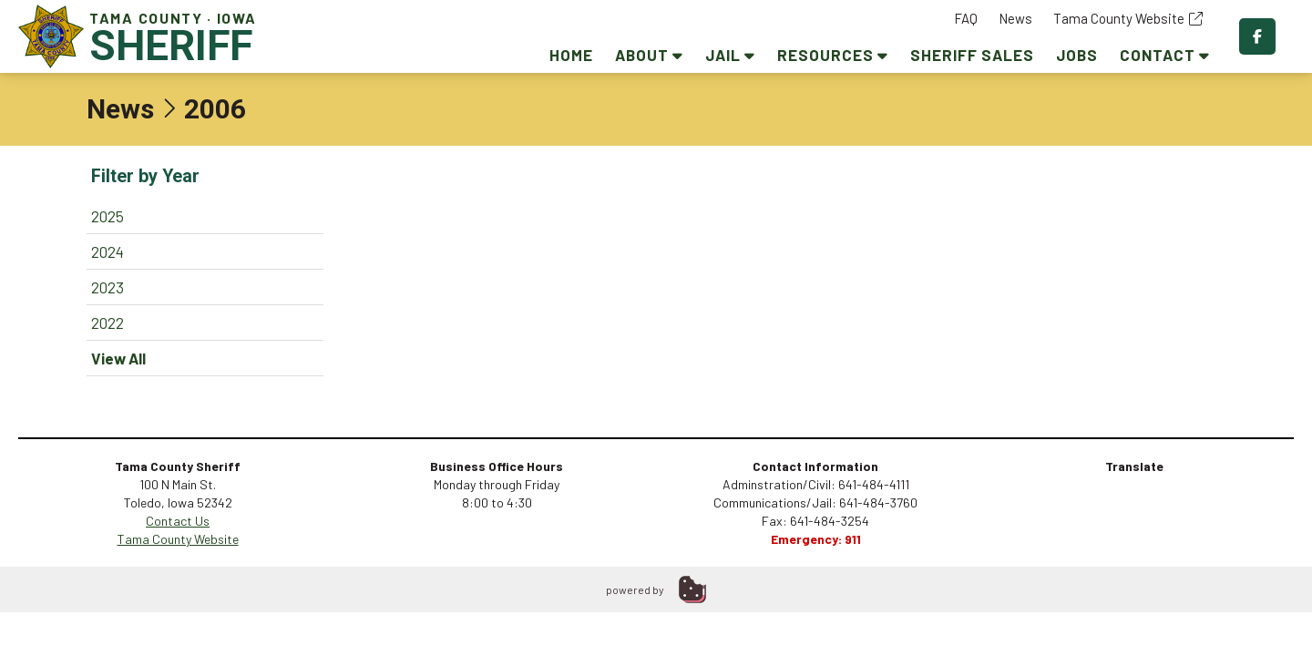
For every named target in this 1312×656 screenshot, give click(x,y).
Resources (832, 55)
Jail (730, 55)
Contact (1165, 55)
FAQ (966, 18)
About (649, 55)
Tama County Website (1128, 18)
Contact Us (178, 520)
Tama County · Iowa (141, 35)
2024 (107, 251)
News (1015, 18)
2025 (107, 216)
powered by (635, 589)
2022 (107, 322)
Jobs (1077, 55)
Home (571, 55)
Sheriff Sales (972, 55)
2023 (107, 287)
